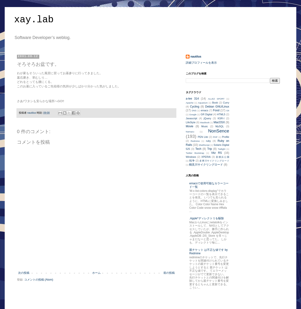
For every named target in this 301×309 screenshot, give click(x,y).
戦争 (192, 160)
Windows (191, 156)
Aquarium (203, 102)
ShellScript (204, 145)
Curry (226, 102)
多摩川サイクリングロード (214, 160)
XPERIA (206, 156)
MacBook (205, 122)
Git (227, 110)
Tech (198, 149)
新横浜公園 (222, 157)
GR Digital (206, 114)
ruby (208, 140)
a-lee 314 (192, 98)
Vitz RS (216, 152)
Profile (225, 136)
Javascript (191, 118)
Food (216, 110)
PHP (215, 137)
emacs (204, 110)
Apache (190, 102)
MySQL (219, 126)
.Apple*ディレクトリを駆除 (206, 218)
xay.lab (34, 20)
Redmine (195, 141)
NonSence (218, 130)
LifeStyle (190, 122)
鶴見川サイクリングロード (206, 164)
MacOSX (219, 122)
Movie (189, 126)
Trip (209, 149)
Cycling (194, 106)
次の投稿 (23, 272)
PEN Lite (203, 136)
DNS (194, 110)
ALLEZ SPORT (216, 98)
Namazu (190, 131)
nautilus (195, 56)
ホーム (96, 272)
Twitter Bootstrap (195, 153)
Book (215, 102)
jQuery (207, 118)
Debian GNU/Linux (217, 106)
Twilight (221, 149)
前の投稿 (169, 272)
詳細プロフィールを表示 (201, 62)
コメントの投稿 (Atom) (38, 279)
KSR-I (221, 118)
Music (204, 126)
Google (193, 114)
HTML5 (221, 114)
